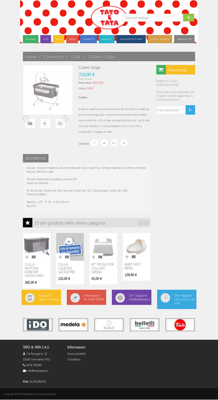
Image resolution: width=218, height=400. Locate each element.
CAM (90, 88)
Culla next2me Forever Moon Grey (34, 270)
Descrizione (36, 158)
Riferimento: (85, 83)
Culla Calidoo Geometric (67, 268)
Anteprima (26, 257)
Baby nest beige (133, 266)
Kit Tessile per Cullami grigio (102, 268)
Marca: (82, 88)
